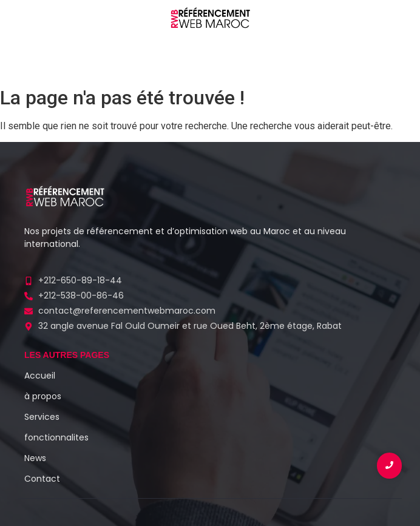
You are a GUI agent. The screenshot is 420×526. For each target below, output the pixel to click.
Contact (42, 479)
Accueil (39, 375)
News (35, 458)
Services (41, 417)
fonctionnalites (56, 437)
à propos (42, 396)
